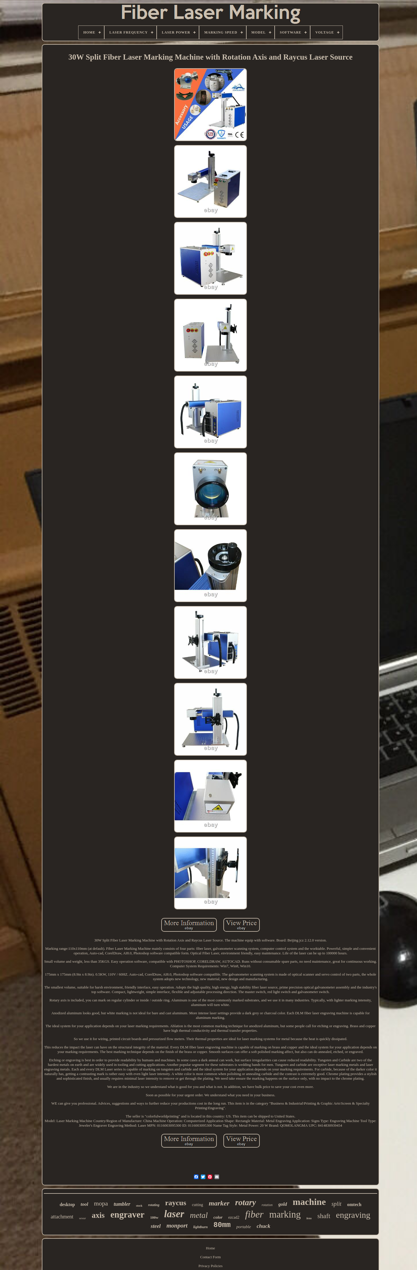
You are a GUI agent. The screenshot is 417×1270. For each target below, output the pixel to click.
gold (282, 1204)
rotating (153, 1205)
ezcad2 (233, 1217)
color (218, 1217)
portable (243, 1226)
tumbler (122, 1204)
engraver (127, 1215)
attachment (62, 1217)
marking (285, 1214)
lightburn (200, 1227)
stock (139, 1205)
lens (309, 1218)
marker (219, 1203)
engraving (353, 1215)
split (336, 1204)
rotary (245, 1202)
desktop (67, 1204)
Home (210, 1248)
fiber (254, 1214)
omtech (354, 1204)
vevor (82, 1218)
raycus (175, 1203)
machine (309, 1202)
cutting (197, 1205)
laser (174, 1214)
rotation (267, 1205)
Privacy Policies (210, 1266)
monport (177, 1225)
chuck (263, 1226)
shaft (323, 1216)
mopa (101, 1203)
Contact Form (210, 1257)
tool (84, 1204)
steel (156, 1226)
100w (154, 1217)
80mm (222, 1225)
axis (98, 1215)
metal (199, 1215)
